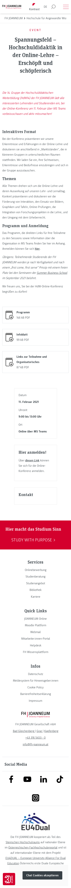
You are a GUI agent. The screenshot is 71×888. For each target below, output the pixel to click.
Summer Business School (52, 273)
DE (45, 7)
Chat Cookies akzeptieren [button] (42, 875)
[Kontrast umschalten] (34, 7)
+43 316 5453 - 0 (35, 738)
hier (37, 249)
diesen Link (32, 460)
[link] (35, 570)
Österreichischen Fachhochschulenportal (32, 847)
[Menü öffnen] (66, 7)
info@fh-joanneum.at (35, 744)
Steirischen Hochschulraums (23, 842)
